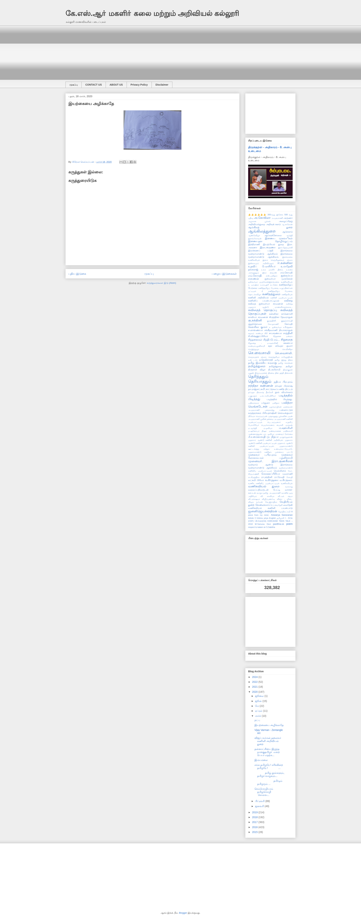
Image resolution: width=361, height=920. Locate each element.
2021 (255, 686)
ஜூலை (259, 696)
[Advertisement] (174, 51)
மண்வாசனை (275, 431)
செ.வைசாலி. (284, 353)
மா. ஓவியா (268, 434)
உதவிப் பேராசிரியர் (261, 266)
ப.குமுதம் (252, 396)
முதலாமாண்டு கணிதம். (260, 452)
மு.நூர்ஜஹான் (286, 437)
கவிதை (288, 300)
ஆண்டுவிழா (254, 235)
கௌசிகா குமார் (257, 327)
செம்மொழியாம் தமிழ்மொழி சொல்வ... (269, 791)
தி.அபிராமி (274, 369)
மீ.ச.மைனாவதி (257, 436)
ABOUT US (116, 84)
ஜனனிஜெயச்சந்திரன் (262, 511)
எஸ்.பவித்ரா (271, 276)
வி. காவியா (267, 496)
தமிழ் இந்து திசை (284, 360)
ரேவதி (289, 477)
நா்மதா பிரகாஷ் (256, 392)
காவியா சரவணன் (258, 317)
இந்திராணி (254, 244)
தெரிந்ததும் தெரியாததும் (259, 379)
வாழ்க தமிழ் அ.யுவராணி (269, 493)
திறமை (271, 373)
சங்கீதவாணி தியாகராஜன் (278, 330)
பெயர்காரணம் (268, 425)
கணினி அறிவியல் (258, 297)
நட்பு (257, 720)
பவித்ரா (275, 403)
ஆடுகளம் (287, 232)
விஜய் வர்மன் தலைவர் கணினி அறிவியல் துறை (267, 741)
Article (251, 518)
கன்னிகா (274, 314)
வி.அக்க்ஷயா (254, 499)
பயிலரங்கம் (253, 403)
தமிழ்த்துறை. (276, 366)
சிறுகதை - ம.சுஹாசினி (263, 343)
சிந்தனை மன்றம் (283, 336)
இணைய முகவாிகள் (279, 238)
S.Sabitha (270, 527)
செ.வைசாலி (259, 353)
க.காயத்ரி (264, 285)
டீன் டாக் (252, 360)
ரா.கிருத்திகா (254, 477)
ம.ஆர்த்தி (252, 428)
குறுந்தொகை (255, 324)
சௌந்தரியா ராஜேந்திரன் (280, 357)
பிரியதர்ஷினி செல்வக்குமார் (277, 413)
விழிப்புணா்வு (268, 499)
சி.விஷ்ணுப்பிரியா (258, 336)
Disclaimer (162, 84)
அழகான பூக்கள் (259, 221)
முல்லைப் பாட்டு (284, 452)
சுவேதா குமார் (284, 346)
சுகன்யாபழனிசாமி (256, 346)
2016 (255, 827)
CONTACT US (93, 84)
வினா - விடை (285, 499)
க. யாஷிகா (253, 285)
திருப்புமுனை (261, 373)
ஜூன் (258, 701)
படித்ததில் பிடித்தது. (280, 399)
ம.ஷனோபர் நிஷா (257, 431)
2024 (255, 677)
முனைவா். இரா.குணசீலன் (270, 461)
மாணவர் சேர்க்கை (284, 434)
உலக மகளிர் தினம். (272, 270)
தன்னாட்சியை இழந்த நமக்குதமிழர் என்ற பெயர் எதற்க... (267, 752)
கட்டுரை (274, 285)
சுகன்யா (288, 342)
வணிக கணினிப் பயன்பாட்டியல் (263, 483)
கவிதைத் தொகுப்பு (262, 310)
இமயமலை (261, 760)
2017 (255, 822)
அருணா (288, 218)
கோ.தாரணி (273, 324)
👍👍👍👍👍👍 (257, 215)
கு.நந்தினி (255, 320)
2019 (255, 812)
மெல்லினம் (280, 471)
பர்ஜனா (265, 403)
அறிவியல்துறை (256, 224)
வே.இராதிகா (271, 502)
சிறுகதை (287, 339)
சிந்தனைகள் (255, 339)
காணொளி (287, 314)
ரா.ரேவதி (279, 477)
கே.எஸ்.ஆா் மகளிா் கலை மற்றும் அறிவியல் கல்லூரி (152, 13)
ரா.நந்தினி (266, 477)
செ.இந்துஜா (253, 349)
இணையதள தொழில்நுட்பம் (270, 241)
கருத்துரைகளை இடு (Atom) (161, 283)
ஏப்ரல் (259, 710)
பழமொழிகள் (275, 407)
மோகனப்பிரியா (270, 473)
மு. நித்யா (273, 436)
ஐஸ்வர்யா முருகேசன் (279, 279)
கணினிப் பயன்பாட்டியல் (263, 300)
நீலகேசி (269, 392)
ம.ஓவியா (268, 428)
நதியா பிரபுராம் (283, 381)
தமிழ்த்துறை (257, 366)
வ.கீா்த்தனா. (286, 480)
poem (289, 523)
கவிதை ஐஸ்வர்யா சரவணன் (265, 304)
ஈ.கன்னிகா (285, 263)
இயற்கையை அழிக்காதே (269, 725)
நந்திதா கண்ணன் (260, 385)
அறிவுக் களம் (273, 224)
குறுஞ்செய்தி (287, 321)
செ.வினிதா (287, 349)
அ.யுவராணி (277, 218)
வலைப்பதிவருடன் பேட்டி (264, 490)
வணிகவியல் (287, 483)
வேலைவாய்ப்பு (264, 504)
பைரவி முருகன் (285, 425)
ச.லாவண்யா (255, 330)
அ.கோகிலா (262, 218)
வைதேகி (278, 505)
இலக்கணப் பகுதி (260, 250)
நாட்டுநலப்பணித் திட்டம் (279, 389)
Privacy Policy (139, 84)
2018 (255, 817)
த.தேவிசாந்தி (266, 360)
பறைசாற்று (269, 410)
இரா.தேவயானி (285, 247)
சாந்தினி (288, 333)
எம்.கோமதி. (255, 275)
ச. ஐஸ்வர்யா (275, 327)
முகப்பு (73, 84)
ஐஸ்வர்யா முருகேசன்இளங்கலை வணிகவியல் (270, 282)
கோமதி (288, 324)
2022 (255, 681)
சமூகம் (251, 333)
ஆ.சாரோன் (287, 224)
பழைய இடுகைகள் (224, 273)
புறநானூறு (273, 416)
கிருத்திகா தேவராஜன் (281, 317)
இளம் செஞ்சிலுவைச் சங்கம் (278, 260)
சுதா (270, 346)
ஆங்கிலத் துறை (270, 227)
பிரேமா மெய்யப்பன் (257, 416)
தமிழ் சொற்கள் (285, 363)
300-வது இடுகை (275, 215)
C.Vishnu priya (261, 518)
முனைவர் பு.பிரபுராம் (262, 454)
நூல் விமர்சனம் (284, 392)
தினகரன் (289, 373)
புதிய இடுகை (77, 273)
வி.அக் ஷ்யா (285, 496)
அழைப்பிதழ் (286, 221)
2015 (255, 832)
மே (257, 705)
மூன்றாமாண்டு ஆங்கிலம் (262, 468)
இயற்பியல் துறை (273, 244)
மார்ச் (258, 715)
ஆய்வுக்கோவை (273, 235)
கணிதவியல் (287, 294)
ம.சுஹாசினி (286, 428)
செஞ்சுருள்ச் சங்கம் (257, 357)
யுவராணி (288, 474)
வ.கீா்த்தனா (272, 480)
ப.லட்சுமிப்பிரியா (268, 396)
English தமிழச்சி (276, 518)
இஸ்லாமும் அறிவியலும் (261, 263)
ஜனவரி (260, 806)
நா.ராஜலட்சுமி (256, 389)
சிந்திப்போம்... (271, 339)
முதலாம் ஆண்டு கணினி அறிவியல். (265, 440)
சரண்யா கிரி (262, 333)
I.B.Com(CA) (260, 521)
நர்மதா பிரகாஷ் (284, 386)
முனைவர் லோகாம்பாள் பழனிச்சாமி (270, 456)
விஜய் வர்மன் (255, 502)
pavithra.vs (278, 524)
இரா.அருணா (267, 247)
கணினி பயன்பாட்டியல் (281, 298)
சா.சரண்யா (275, 333)
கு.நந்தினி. (271, 321)
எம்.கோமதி (286, 272)
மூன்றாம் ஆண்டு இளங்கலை (270, 464)
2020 (255, 691)
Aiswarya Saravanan (282, 515)
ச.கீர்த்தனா (288, 327)
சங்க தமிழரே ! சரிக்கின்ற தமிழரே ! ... (268, 766)
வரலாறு (289, 487)
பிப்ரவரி (260, 801)
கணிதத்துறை (271, 294)
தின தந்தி (279, 373)
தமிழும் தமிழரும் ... (269, 782)
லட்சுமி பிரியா (256, 480)
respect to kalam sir (257, 527)
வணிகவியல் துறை (264, 486)
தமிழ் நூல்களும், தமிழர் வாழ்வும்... (269, 774)
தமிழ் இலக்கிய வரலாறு (262, 362)
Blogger (183, 912)
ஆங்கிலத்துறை (262, 231)
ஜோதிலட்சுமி (284, 511)
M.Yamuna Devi (263, 524)
